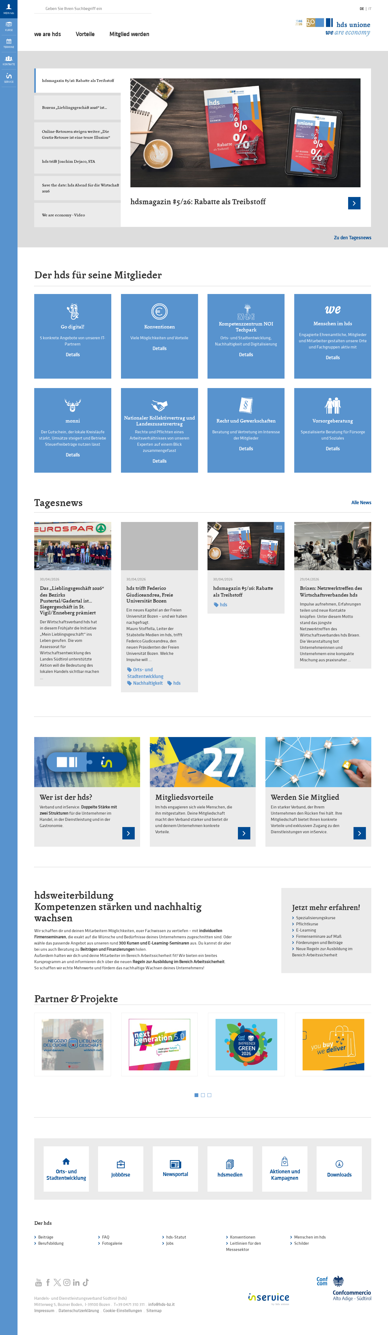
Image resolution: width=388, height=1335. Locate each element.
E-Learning (306, 930)
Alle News (361, 503)
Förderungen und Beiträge (319, 942)
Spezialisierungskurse (315, 918)
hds (174, 683)
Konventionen (159, 327)
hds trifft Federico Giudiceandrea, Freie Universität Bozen (149, 594)
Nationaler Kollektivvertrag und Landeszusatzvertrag (159, 421)
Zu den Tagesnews (352, 238)
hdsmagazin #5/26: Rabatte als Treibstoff (198, 201)
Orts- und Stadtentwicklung (145, 672)
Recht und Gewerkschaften (246, 421)
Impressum (44, 1310)
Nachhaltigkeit (145, 683)
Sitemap (153, 1310)
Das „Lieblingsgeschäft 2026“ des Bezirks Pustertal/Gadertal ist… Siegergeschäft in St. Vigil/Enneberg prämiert (72, 600)
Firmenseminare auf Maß (319, 936)
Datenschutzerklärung (78, 1310)
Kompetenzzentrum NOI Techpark (246, 327)
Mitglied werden (129, 34)
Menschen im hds (332, 324)
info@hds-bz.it (161, 1304)
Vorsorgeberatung (333, 421)
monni (72, 421)
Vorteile (85, 34)
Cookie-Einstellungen (122, 1310)
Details (73, 355)
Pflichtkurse (307, 924)
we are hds (47, 34)
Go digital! (72, 327)
